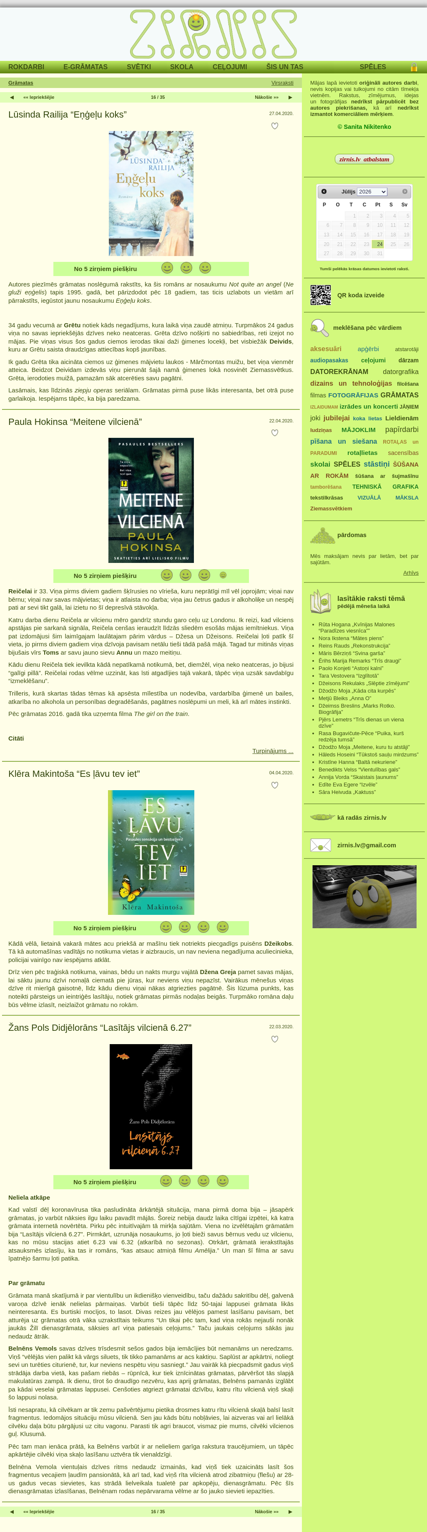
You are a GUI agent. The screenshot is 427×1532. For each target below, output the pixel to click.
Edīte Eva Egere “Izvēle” (348, 784)
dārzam (409, 360)
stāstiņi (376, 464)
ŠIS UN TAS (285, 66)
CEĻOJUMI (230, 66)
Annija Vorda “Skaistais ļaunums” (358, 777)
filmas (318, 395)
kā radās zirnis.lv (362, 817)
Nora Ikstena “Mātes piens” (351, 638)
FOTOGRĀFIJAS (353, 395)
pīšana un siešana (343, 441)
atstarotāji (407, 349)
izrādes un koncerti (368, 406)
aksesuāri (326, 348)
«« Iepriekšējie (38, 97)
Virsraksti (282, 83)
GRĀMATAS (400, 395)
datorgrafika (401, 371)
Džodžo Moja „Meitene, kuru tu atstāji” (364, 747)
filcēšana (408, 384)
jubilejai (337, 418)
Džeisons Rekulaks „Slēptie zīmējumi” (364, 683)
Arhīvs (411, 573)
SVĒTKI (139, 66)
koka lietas (367, 418)
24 (379, 244)
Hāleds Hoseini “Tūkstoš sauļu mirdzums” (369, 754)
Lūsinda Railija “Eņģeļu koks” (67, 114)
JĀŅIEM (409, 407)
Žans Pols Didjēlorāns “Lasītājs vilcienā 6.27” (99, 1027)
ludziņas (321, 430)
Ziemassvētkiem (331, 508)
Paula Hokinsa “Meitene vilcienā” (75, 422)
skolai (320, 464)
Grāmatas (20, 83)
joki (315, 418)
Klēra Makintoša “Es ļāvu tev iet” (74, 774)
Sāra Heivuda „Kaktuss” (347, 792)
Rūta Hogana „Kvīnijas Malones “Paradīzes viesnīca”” (357, 627)
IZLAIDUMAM (324, 406)
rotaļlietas (362, 452)
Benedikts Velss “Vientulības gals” (359, 769)
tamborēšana (326, 487)
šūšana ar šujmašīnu (386, 476)
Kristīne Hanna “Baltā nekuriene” (358, 762)
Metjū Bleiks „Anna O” (345, 698)
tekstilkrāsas (326, 498)
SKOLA (181, 66)
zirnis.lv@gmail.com (366, 845)
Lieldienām (402, 418)
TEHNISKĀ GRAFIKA (385, 487)
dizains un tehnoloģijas (351, 383)
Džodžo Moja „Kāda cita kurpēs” (357, 691)
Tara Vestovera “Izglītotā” (349, 676)
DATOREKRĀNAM (339, 371)
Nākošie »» (267, 97)
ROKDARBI (26, 66)
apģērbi (368, 348)
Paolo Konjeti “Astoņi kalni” (351, 668)
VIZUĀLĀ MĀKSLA (388, 498)
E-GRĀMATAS (85, 66)
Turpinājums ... (273, 750)
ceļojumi (373, 360)
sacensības (403, 453)
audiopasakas (329, 360)
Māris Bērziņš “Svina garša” (352, 653)
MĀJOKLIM (359, 429)
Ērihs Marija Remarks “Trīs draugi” (360, 661)
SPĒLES (373, 66)
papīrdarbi (402, 429)
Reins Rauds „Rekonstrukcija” (354, 646)
